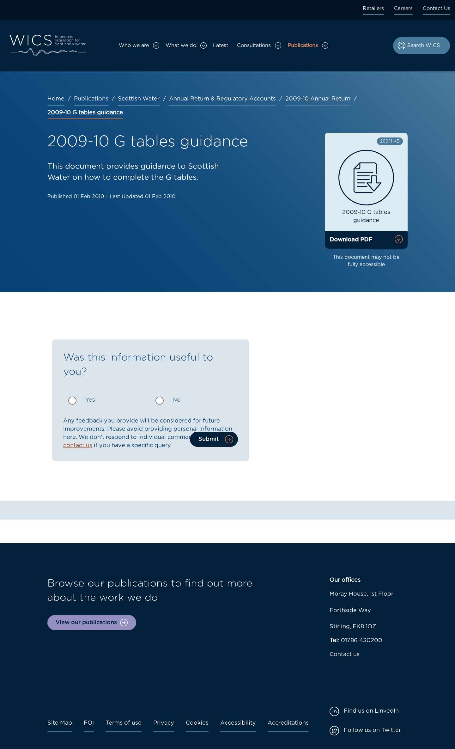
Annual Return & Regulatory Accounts (222, 99)
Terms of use (124, 723)
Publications (303, 45)
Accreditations (288, 723)
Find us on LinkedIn (371, 711)
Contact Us (436, 8)
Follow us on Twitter (372, 730)
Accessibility (238, 723)
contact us (77, 445)
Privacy (163, 723)
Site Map (59, 723)
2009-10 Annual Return (317, 99)
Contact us (345, 654)
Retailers (373, 8)
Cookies (197, 723)
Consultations (254, 45)
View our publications (86, 622)
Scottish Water (139, 99)
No (177, 400)
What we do (181, 45)
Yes (90, 400)
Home (55, 99)
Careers (403, 8)
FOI (89, 723)
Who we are (134, 45)
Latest (220, 45)
